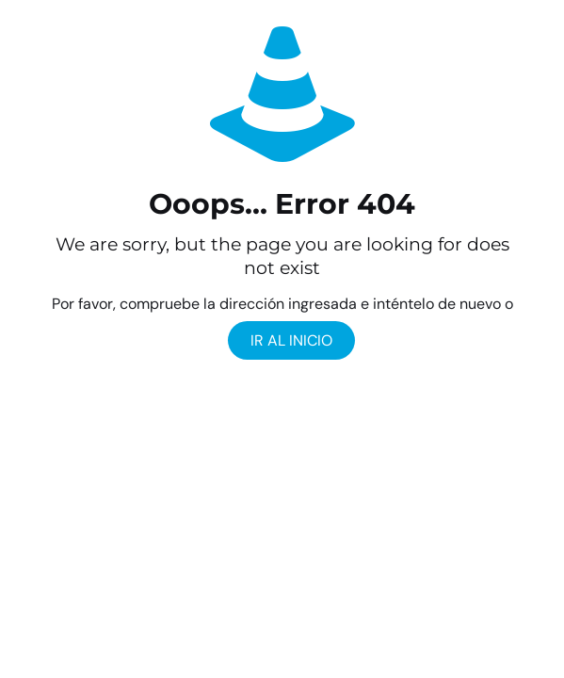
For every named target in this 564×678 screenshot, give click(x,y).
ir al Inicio (291, 340)
